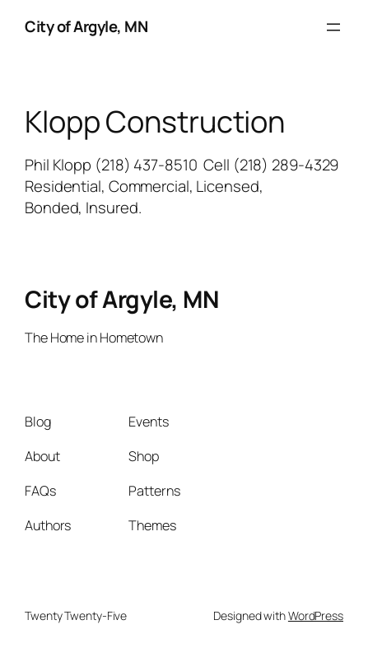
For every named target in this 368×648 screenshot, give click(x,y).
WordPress (315, 615)
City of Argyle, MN (86, 26)
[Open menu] (333, 27)
